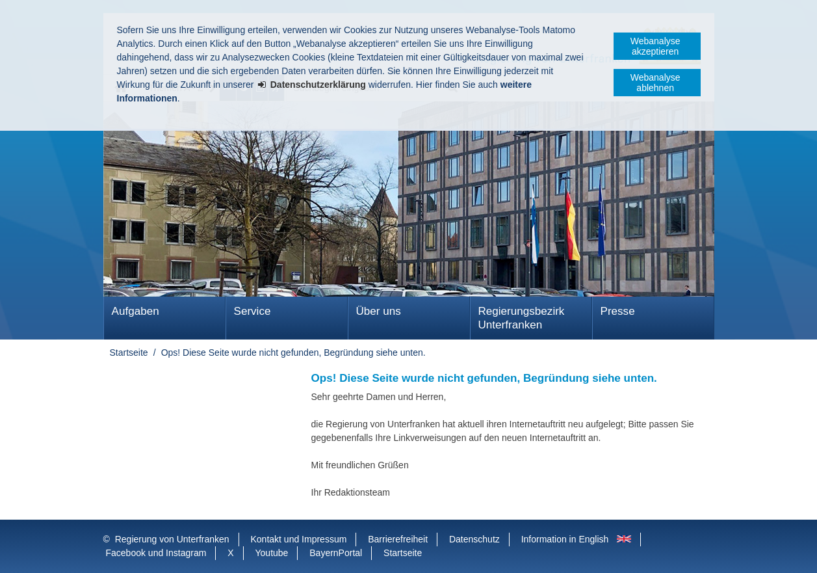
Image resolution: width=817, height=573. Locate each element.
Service (252, 311)
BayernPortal (335, 553)
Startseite (129, 352)
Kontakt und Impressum (299, 539)
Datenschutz (474, 539)
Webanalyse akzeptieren (655, 46)
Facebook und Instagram (156, 553)
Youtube (272, 553)
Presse (618, 311)
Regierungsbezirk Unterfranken (521, 318)
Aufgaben (135, 311)
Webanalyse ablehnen (655, 82)
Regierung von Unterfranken (172, 539)
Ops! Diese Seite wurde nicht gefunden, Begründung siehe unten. (293, 352)
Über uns (378, 311)
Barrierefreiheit (398, 539)
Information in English (565, 539)
